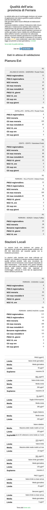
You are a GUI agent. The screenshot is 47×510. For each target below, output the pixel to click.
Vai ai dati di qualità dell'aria (14, 44)
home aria (27, 507)
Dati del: (16, 49)
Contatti (33, 41)
